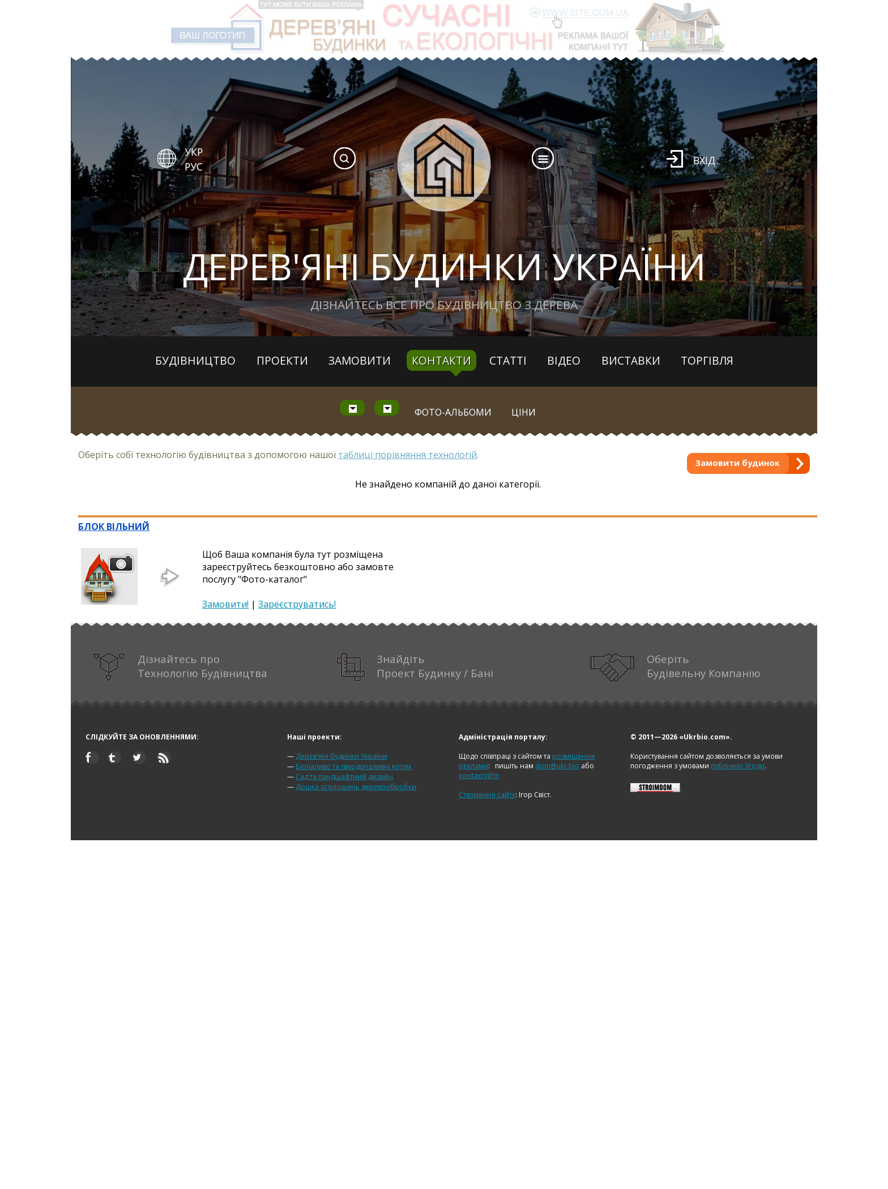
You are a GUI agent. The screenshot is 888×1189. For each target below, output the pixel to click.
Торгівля (707, 360)
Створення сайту (487, 794)
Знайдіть (414, 667)
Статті (508, 360)
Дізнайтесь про (179, 667)
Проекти (282, 360)
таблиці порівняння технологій (407, 454)
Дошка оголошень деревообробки (356, 787)
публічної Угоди (738, 766)
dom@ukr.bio (557, 766)
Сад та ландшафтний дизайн (344, 776)
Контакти (441, 360)
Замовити (359, 360)
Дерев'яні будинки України (341, 756)
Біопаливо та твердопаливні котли (353, 766)
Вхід (704, 160)
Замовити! (225, 604)
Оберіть (675, 667)
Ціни (523, 412)
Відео (563, 360)
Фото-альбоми (453, 412)
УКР (194, 152)
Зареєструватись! (297, 604)
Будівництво (195, 360)
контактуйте (479, 775)
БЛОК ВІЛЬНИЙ (114, 526)
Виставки (630, 360)
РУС (194, 166)
